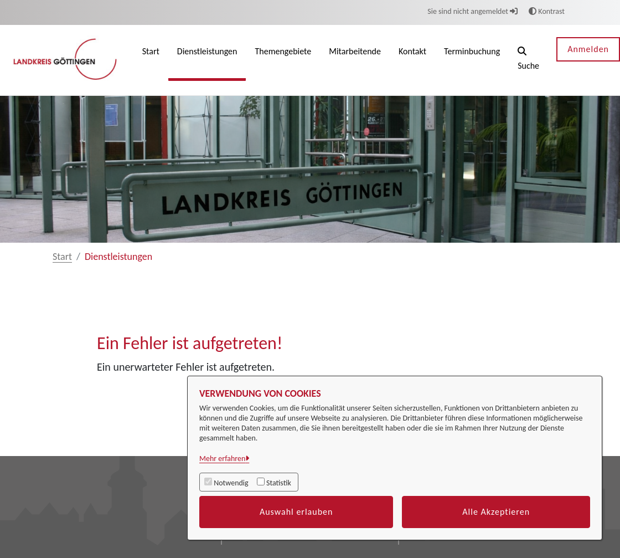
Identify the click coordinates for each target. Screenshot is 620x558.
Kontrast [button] (547, 11)
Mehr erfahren (222, 458)
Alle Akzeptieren (496, 511)
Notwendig (231, 483)
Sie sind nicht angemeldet (472, 11)
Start (62, 256)
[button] (528, 60)
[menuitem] (150, 60)
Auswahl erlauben (296, 511)
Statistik (278, 483)
